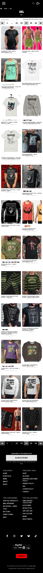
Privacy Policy (32, 565)
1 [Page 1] (7, 23)
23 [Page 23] (21, 23)
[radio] (26, 226)
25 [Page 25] (31, 23)
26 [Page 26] (36, 23)
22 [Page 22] (17, 23)
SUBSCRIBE (21, 458)
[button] (4, 3)
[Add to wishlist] (20, 28)
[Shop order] (9, 19)
